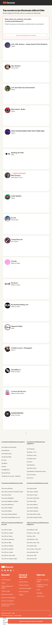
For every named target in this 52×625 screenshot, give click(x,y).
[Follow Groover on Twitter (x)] (13, 571)
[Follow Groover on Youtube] (8, 571)
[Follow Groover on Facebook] (5, 571)
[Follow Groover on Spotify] (10, 571)
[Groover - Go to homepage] (26, 567)
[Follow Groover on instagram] (2, 571)
